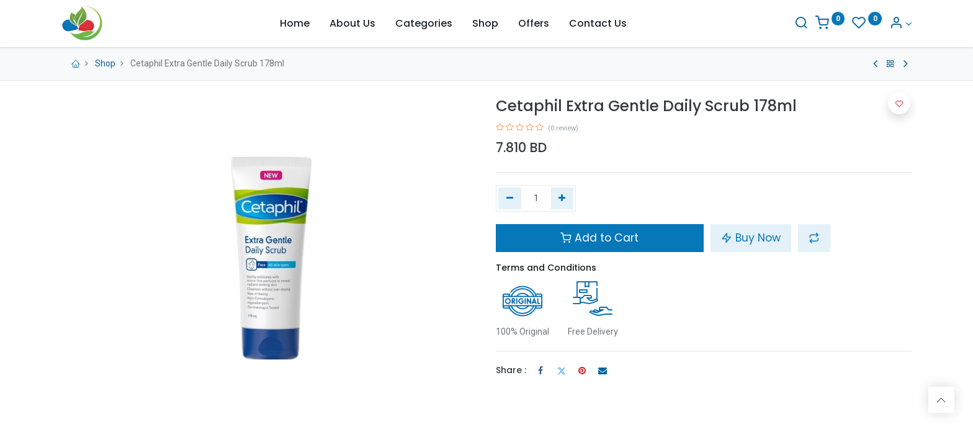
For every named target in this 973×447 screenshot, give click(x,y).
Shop (105, 63)
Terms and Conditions (546, 267)
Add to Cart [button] (599, 237)
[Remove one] (509, 198)
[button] (814, 237)
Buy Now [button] (751, 237)
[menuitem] (295, 23)
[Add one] (562, 198)
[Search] (801, 24)
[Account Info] (900, 24)
